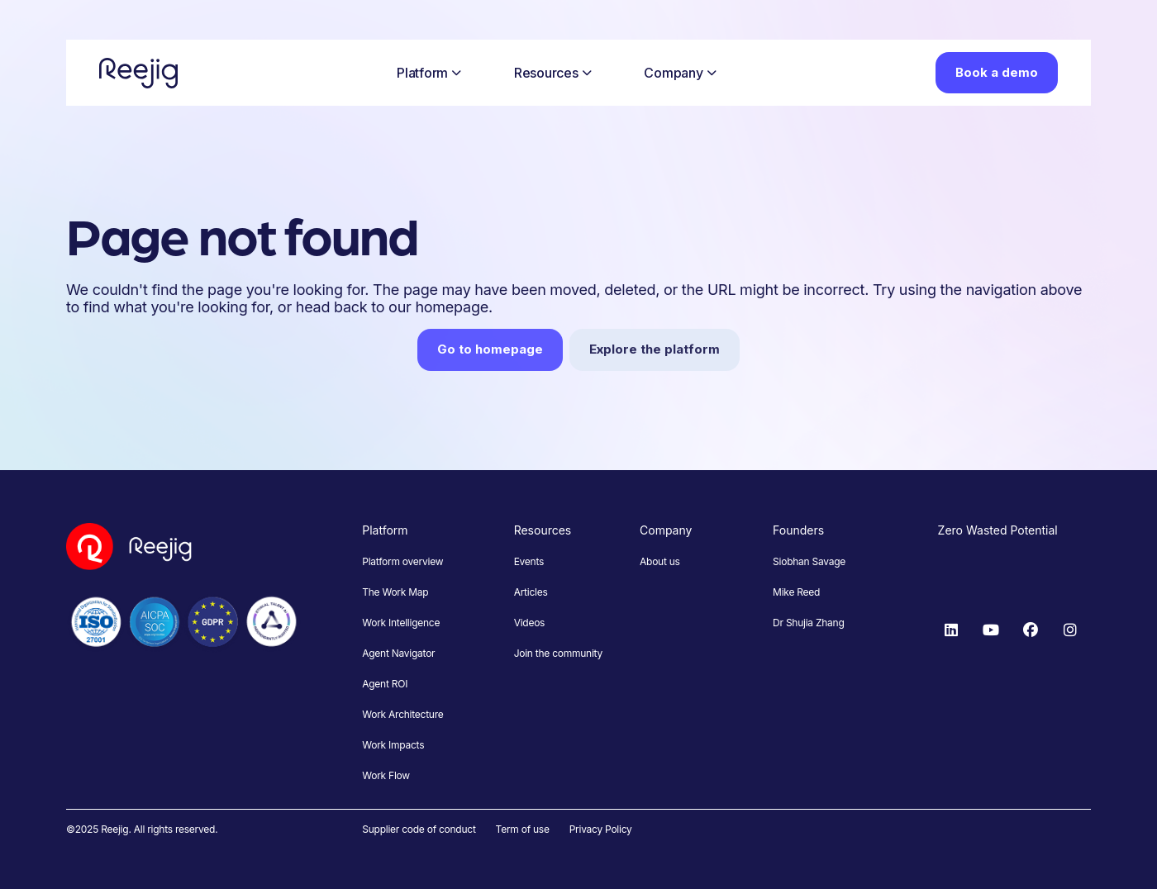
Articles (531, 592)
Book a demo (996, 72)
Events (529, 561)
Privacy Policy (600, 829)
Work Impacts (393, 745)
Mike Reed (796, 592)
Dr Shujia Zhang (808, 622)
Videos (529, 622)
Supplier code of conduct (418, 829)
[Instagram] (1070, 630)
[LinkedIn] (951, 630)
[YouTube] (991, 630)
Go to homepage (490, 349)
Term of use (523, 829)
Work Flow (386, 775)
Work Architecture (402, 714)
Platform (429, 72)
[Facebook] (1030, 630)
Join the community (558, 653)
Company (680, 72)
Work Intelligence (401, 622)
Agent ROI (384, 683)
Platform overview (402, 561)
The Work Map (395, 592)
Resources (553, 72)
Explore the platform (654, 349)
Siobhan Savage (809, 561)
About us (660, 561)
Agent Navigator (398, 653)
